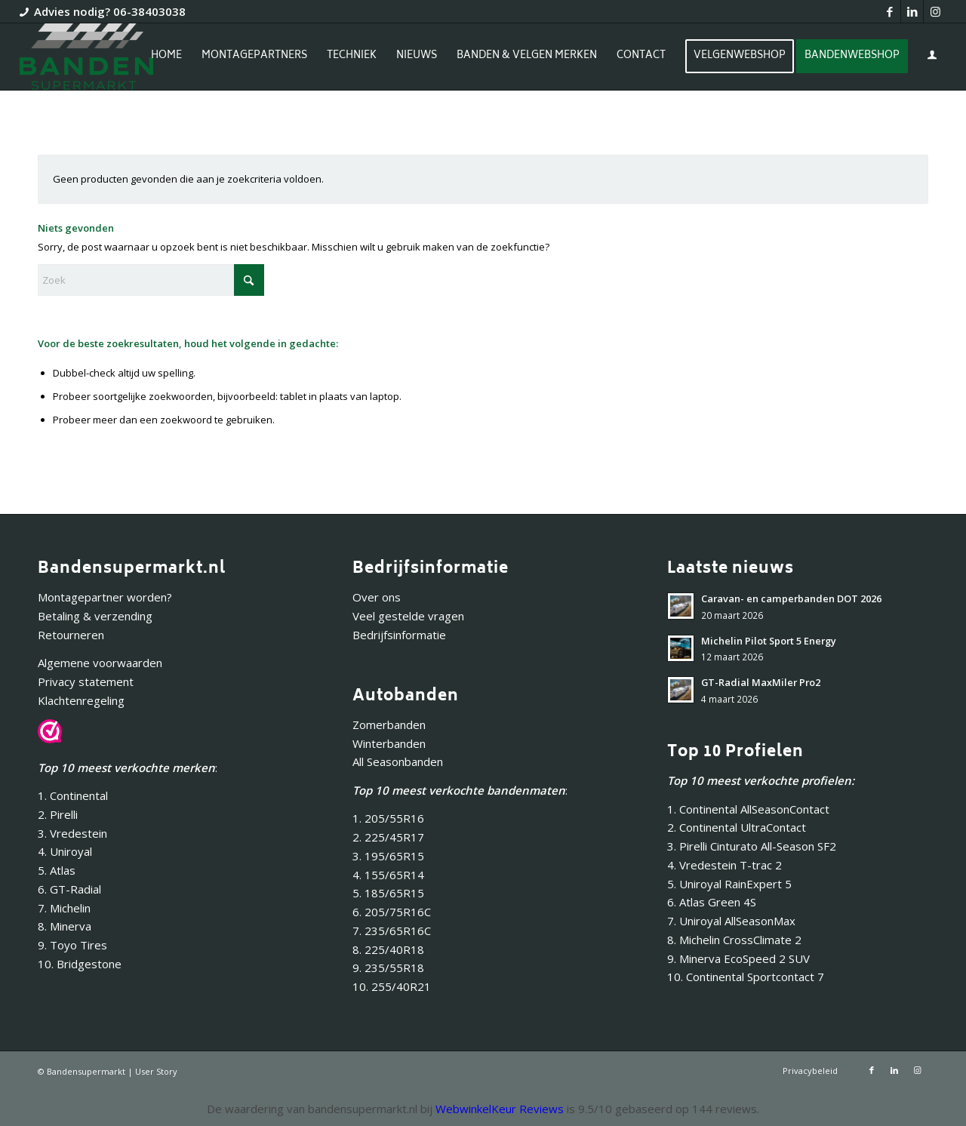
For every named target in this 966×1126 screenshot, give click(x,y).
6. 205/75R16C (391, 911)
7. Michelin (64, 907)
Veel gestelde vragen (408, 615)
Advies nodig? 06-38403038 (110, 11)
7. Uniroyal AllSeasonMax (731, 920)
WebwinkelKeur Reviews (499, 1108)
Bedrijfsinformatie (399, 634)
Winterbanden (389, 743)
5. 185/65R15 (388, 892)
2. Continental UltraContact (736, 827)
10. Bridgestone (80, 963)
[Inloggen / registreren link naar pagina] (932, 58)
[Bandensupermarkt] (86, 56)
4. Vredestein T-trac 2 (724, 864)
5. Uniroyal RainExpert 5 (729, 883)
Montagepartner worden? (105, 597)
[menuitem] (166, 56)
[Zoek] (151, 280)
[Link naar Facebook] (889, 11)
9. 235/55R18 (388, 967)
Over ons (376, 597)
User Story (156, 1071)
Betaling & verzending (95, 615)
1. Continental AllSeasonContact (748, 809)
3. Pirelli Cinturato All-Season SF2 (751, 846)
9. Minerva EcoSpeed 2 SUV (738, 958)
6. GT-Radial (69, 889)
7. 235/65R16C (391, 930)
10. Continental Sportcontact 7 (745, 976)
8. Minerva (64, 926)
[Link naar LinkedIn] (912, 11)
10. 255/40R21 (391, 986)
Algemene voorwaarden (100, 662)
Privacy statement (86, 681)
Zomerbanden (389, 724)
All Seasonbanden (397, 761)
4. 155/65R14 (388, 874)
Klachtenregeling (81, 700)
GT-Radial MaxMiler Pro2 (760, 682)
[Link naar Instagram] (935, 11)
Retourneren (71, 634)
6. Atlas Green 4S (711, 901)
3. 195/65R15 (388, 855)
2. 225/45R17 (388, 836)
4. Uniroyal (65, 851)
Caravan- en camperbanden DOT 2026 (791, 598)
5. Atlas (56, 870)
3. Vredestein (72, 833)
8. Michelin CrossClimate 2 (735, 939)
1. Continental (73, 795)
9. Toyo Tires (72, 944)
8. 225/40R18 (388, 949)
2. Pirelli (58, 814)
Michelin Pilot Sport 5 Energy (768, 641)
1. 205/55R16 (388, 818)
